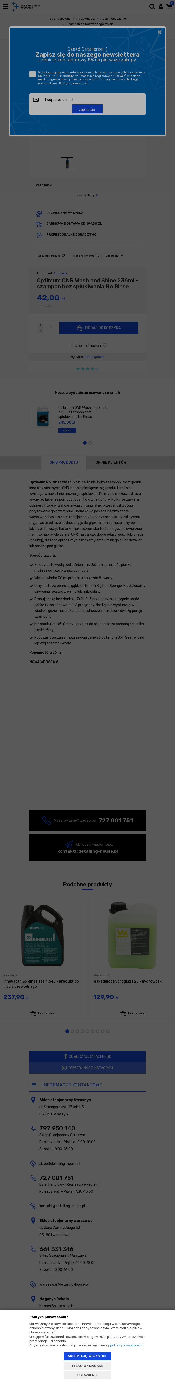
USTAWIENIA (87, 1375)
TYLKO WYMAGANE (87, 1366)
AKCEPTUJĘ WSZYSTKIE (87, 1356)
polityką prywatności (126, 1345)
